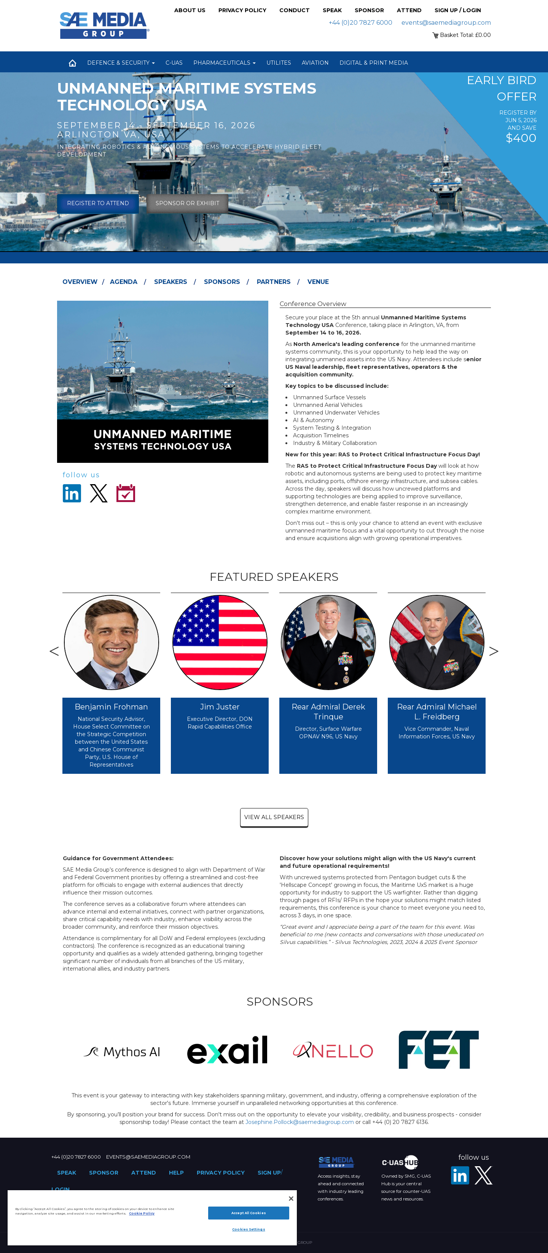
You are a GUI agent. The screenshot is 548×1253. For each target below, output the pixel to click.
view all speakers (274, 817)
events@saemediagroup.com (446, 22)
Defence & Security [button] (121, 62)
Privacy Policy (242, 10)
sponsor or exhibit (187, 203)
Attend (409, 10)
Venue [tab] (318, 281)
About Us (190, 10)
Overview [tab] (79, 281)
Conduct (294, 10)
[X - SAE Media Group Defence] (484, 1175)
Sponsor (369, 10)
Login (60, 1189)
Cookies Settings (248, 1229)
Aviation (315, 62)
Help (176, 1172)
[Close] (291, 1198)
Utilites (278, 62)
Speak (332, 10)
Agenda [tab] (123, 281)
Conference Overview (313, 304)
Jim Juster (220, 706)
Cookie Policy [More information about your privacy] (142, 1213)
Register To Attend (98, 203)
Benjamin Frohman (111, 706)
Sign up (269, 1172)
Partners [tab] (274, 281)
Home (72, 62)
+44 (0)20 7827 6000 (360, 22)
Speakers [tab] (170, 281)
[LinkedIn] (460, 1175)
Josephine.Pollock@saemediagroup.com (299, 1122)
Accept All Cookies (248, 1213)
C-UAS (174, 62)
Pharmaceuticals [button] (224, 62)
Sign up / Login (458, 10)
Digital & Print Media (373, 62)
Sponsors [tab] (222, 281)
